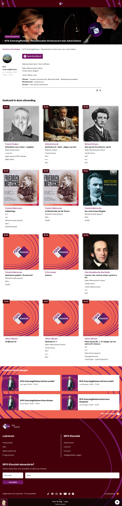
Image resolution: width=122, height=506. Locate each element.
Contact (67, 451)
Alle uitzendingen (110, 414)
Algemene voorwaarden (13, 494)
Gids (4, 447)
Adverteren (69, 443)
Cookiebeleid (109, 494)
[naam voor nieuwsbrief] (13, 475)
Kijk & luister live (9, 451)
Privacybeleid (30, 494)
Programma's (8, 455)
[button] (117, 502)
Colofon (67, 447)
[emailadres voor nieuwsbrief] (72, 475)
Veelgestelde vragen (72, 455)
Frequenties (8, 443)
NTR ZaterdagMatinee (10, 68)
